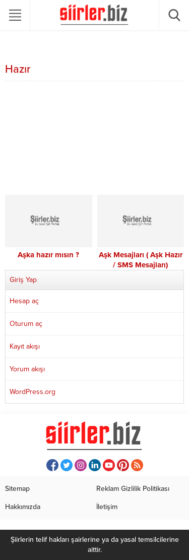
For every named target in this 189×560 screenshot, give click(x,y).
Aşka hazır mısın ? (48, 254)
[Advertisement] (94, 139)
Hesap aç (24, 301)
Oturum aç (26, 323)
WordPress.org (32, 391)
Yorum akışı (27, 369)
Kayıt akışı (25, 346)
